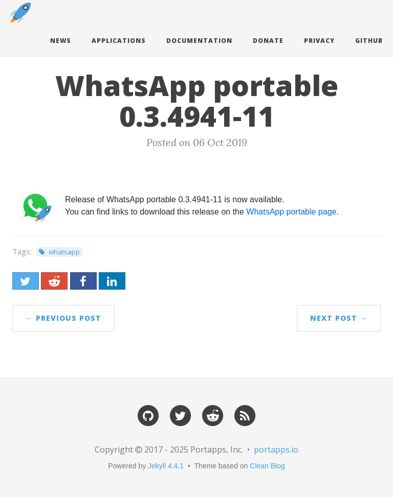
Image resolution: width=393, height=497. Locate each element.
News (60, 40)
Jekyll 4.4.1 (166, 466)
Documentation (199, 40)
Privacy (319, 40)
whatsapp (64, 251)
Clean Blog (267, 466)
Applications (119, 40)
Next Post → (338, 318)
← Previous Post (63, 318)
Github (369, 40)
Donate (268, 40)
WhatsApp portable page (291, 211)
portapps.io (276, 449)
